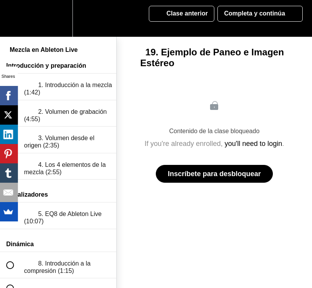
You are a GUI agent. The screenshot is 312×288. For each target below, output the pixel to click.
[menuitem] (58, 18)
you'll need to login (254, 143)
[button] (14, 18)
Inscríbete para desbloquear (214, 174)
